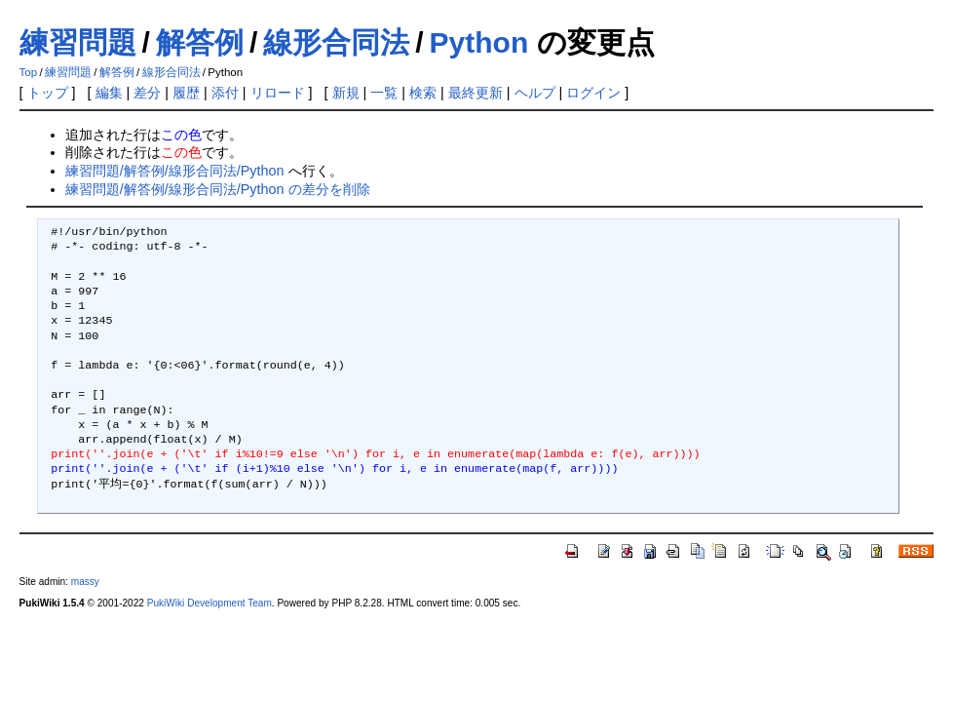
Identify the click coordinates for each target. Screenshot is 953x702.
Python (479, 42)
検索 (423, 92)
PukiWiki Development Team (209, 603)
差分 (147, 92)
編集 (109, 92)
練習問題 (77, 42)
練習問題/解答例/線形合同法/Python (175, 170)
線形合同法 (336, 42)
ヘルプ (535, 92)
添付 (225, 92)
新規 (346, 92)
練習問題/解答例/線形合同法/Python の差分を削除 (217, 189)
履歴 (186, 92)
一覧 (384, 92)
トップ (47, 92)
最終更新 (475, 92)
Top (28, 72)
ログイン (593, 92)
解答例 (200, 42)
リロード (277, 92)
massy (85, 581)
